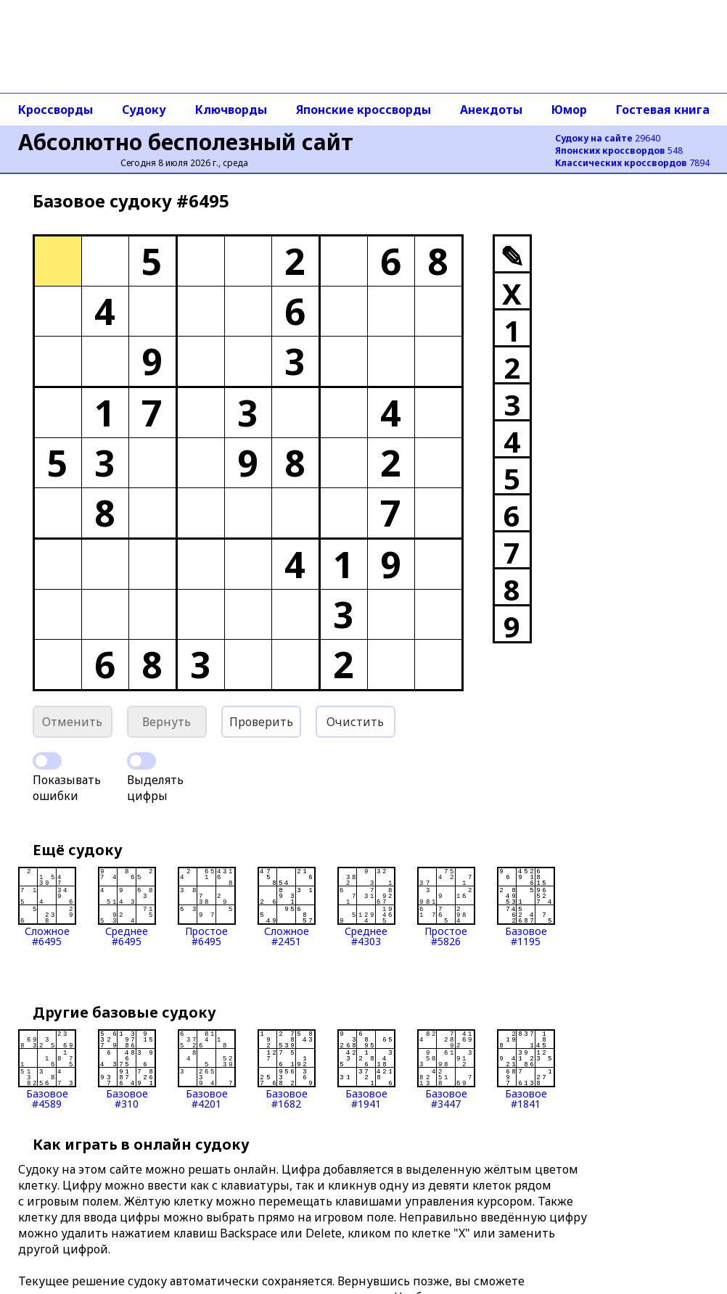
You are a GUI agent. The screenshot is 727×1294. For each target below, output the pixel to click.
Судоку (144, 110)
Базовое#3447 (446, 1069)
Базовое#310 (127, 1069)
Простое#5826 (446, 907)
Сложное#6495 (47, 907)
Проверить (261, 722)
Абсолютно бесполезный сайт (185, 142)
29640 (607, 138)
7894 (632, 163)
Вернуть (166, 722)
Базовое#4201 (207, 1069)
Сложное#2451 (287, 907)
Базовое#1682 (287, 1069)
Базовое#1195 (526, 907)
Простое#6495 (207, 907)
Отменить (72, 722)
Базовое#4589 (47, 1069)
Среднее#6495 (127, 907)
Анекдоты (491, 110)
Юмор (569, 110)
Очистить (355, 722)
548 (619, 150)
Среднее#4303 (366, 907)
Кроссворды (55, 110)
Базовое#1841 (526, 1069)
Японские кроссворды (363, 110)
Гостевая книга (663, 110)
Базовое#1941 (366, 1069)
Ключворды (231, 110)
